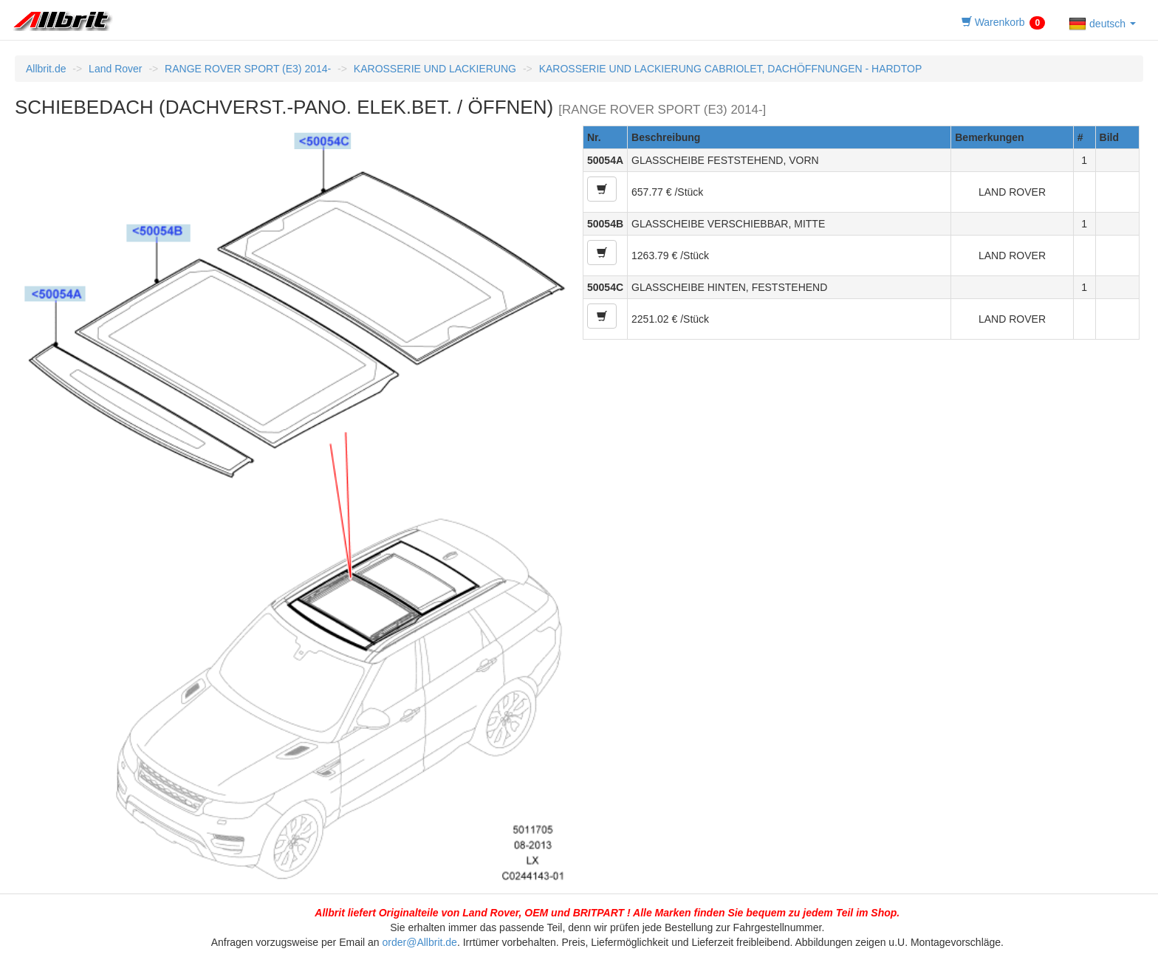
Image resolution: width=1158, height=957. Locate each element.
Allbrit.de (46, 69)
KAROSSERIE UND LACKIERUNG (435, 69)
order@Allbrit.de (420, 942)
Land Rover (115, 69)
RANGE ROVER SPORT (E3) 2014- (248, 69)
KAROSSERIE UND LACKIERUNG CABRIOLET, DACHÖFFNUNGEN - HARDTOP (730, 69)
